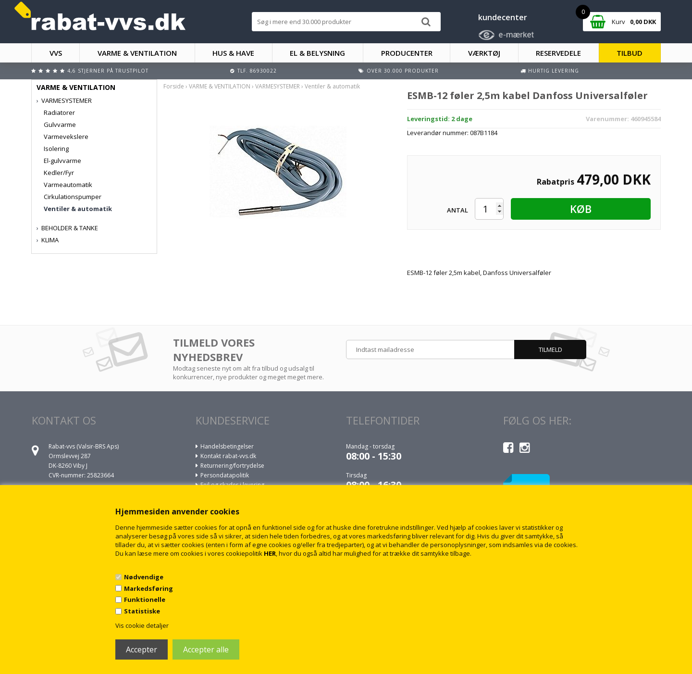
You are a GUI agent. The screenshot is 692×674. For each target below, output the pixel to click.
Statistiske (142, 611)
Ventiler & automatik (78, 208)
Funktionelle (144, 599)
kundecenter (502, 17)
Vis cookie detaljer (142, 625)
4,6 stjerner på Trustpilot (107, 70)
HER (270, 553)
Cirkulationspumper (72, 196)
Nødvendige (143, 577)
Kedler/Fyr (59, 172)
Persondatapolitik (224, 475)
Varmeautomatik (68, 184)
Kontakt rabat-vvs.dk (228, 456)
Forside (173, 86)
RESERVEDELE (558, 53)
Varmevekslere (66, 136)
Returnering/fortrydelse (232, 466)
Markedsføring (148, 588)
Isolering (56, 148)
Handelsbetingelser (227, 446)
